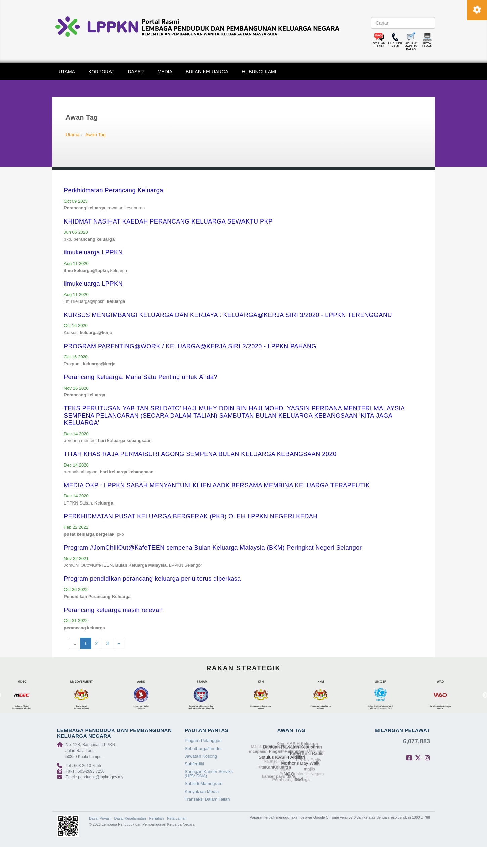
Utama (72, 134)
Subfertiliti (194, 763)
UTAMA (67, 71)
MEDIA (165, 71)
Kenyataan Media (202, 791)
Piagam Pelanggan (203, 740)
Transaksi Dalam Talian (207, 799)
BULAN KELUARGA (207, 71)
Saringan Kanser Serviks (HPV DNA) (209, 773)
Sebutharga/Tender (203, 748)
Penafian (156, 818)
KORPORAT (101, 71)
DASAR (136, 71)
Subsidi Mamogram (203, 783)
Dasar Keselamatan (130, 818)
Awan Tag (95, 134)
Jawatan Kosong (201, 756)
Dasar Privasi (99, 818)
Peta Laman (176, 818)
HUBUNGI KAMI (259, 71)
